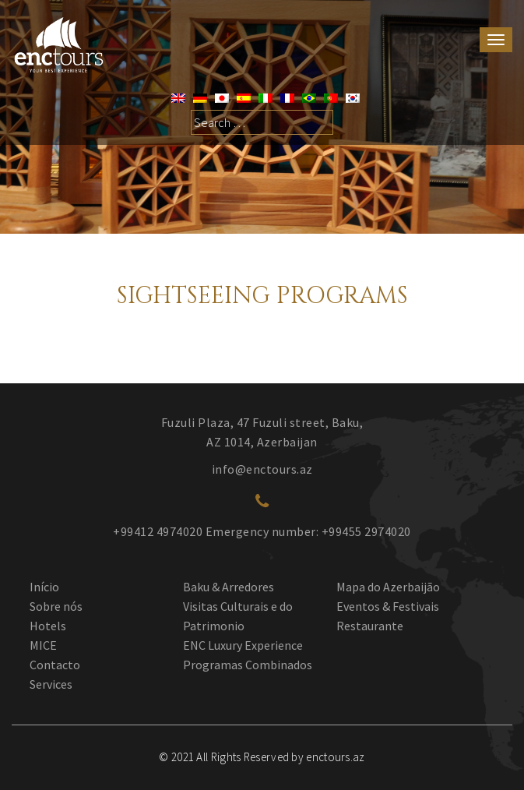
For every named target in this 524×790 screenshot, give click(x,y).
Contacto (55, 664)
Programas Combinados (247, 664)
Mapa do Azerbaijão (388, 586)
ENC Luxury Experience (243, 645)
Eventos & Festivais (387, 606)
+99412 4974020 (157, 531)
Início (44, 586)
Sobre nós (56, 606)
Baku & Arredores (228, 586)
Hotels (48, 625)
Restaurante (369, 625)
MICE (43, 645)
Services (51, 684)
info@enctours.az (262, 469)
